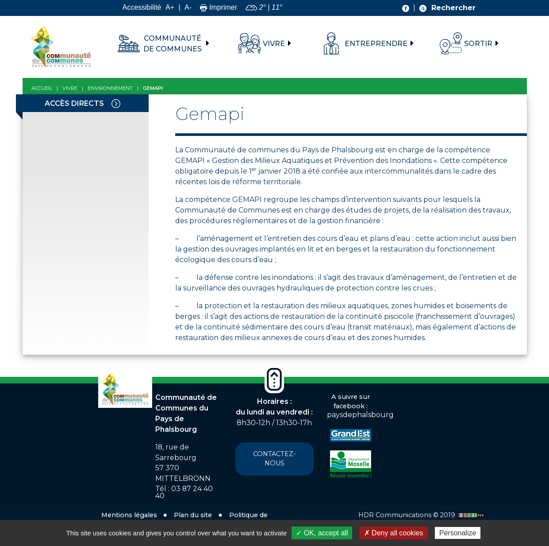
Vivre (274, 43)
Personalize (457, 533)
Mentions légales (129, 515)
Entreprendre (376, 43)
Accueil (41, 88)
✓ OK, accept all (322, 533)
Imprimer (218, 7)
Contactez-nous (274, 459)
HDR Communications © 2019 (423, 515)
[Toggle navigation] (116, 103)
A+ (169, 7)
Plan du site (193, 515)
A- (188, 7)
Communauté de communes (172, 43)
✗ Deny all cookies (393, 533)
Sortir (478, 43)
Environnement (110, 88)
